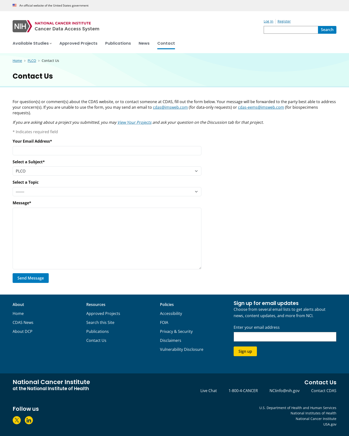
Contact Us (96, 340)
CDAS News (23, 322)
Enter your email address (257, 327)
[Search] (327, 30)
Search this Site (100, 322)
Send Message (30, 278)
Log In (268, 21)
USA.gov (329, 424)
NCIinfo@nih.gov (285, 390)
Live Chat (208, 390)
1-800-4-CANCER (243, 390)
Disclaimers (170, 340)
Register (284, 21)
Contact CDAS (323, 390)
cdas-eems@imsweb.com (261, 107)
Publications (97, 331)
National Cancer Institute (316, 418)
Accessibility (171, 313)
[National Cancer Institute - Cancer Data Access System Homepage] (138, 26)
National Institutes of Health (313, 413)
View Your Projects (134, 122)
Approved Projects (103, 313)
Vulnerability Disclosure (181, 349)
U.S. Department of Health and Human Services (297, 407)
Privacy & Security (176, 331)
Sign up (245, 351)
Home (18, 313)
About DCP (22, 331)
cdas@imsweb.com (170, 107)
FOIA (164, 322)
